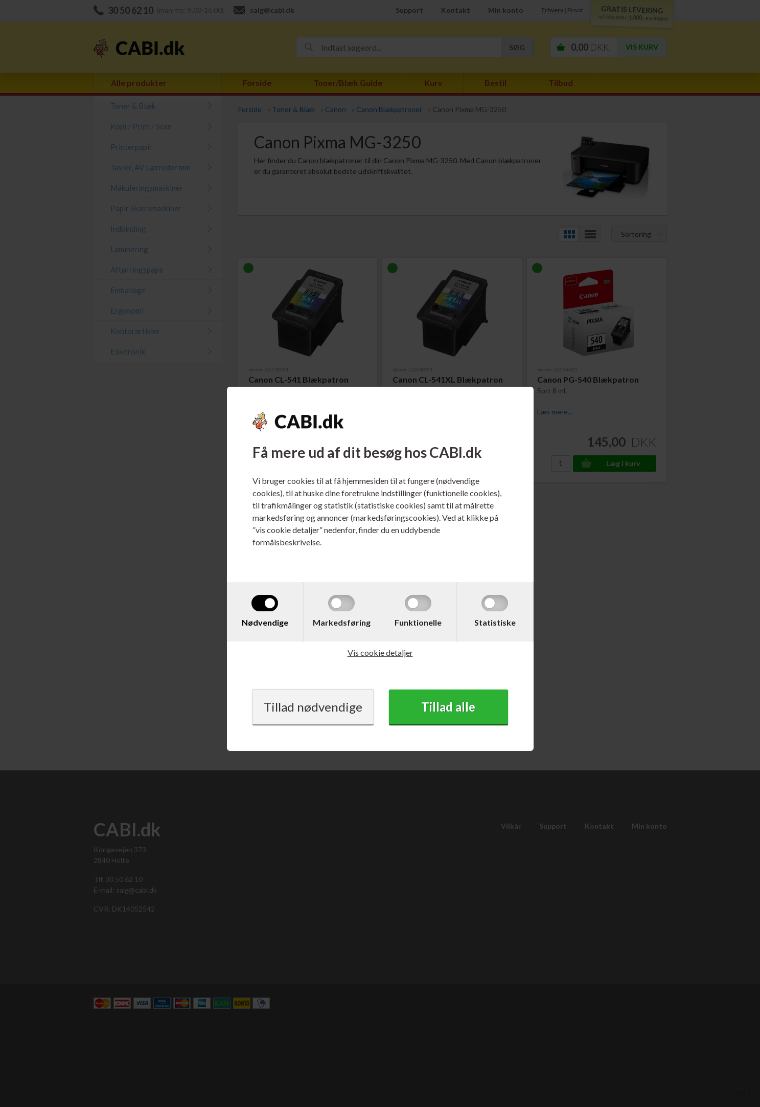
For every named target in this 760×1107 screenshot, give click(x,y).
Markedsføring (342, 622)
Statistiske (495, 622)
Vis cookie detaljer (380, 652)
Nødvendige (265, 622)
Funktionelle (418, 622)
